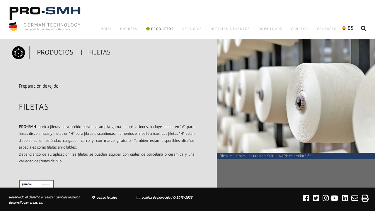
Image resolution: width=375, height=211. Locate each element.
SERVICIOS (192, 28)
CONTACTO (327, 28)
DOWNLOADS (270, 28)
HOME (106, 28)
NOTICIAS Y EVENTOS (230, 28)
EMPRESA (128, 28)
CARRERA (299, 28)
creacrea (36, 202)
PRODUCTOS (160, 28)
